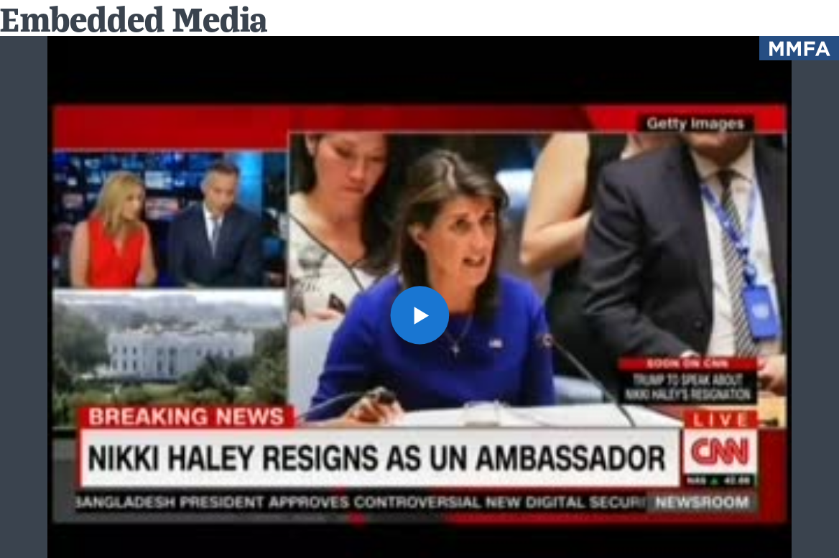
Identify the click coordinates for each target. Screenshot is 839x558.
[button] (419, 315)
